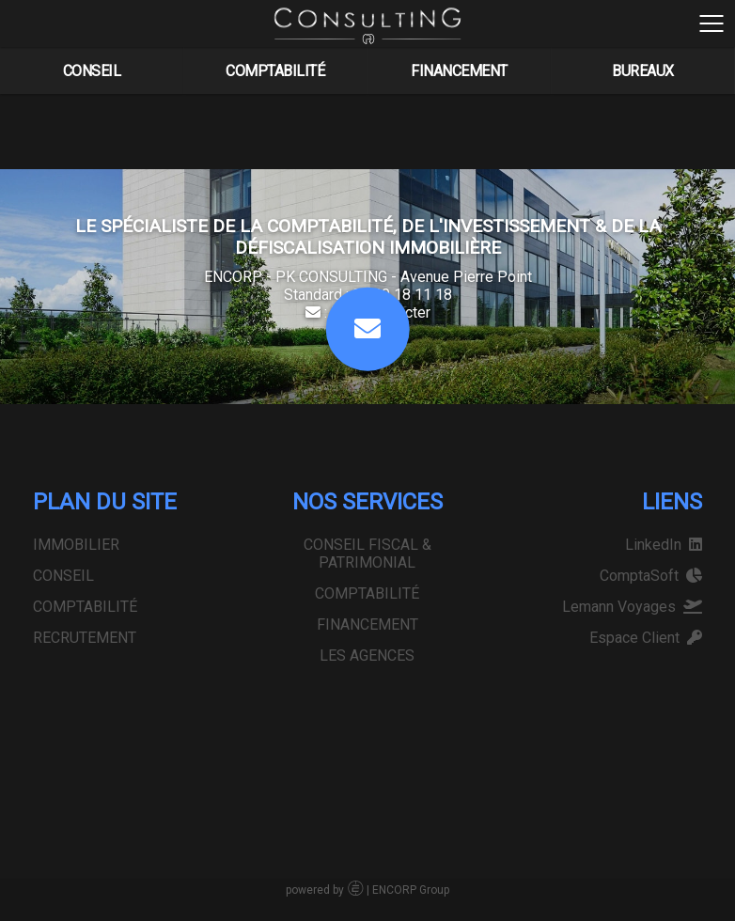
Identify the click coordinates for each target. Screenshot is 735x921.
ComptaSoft (651, 576)
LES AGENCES (625, 68)
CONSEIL (63, 576)
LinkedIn (663, 545)
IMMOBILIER (76, 545)
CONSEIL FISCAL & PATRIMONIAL (103, 68)
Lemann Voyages (632, 607)
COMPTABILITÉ (261, 68)
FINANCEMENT (444, 68)
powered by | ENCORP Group (367, 890)
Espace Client (645, 638)
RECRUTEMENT (84, 638)
